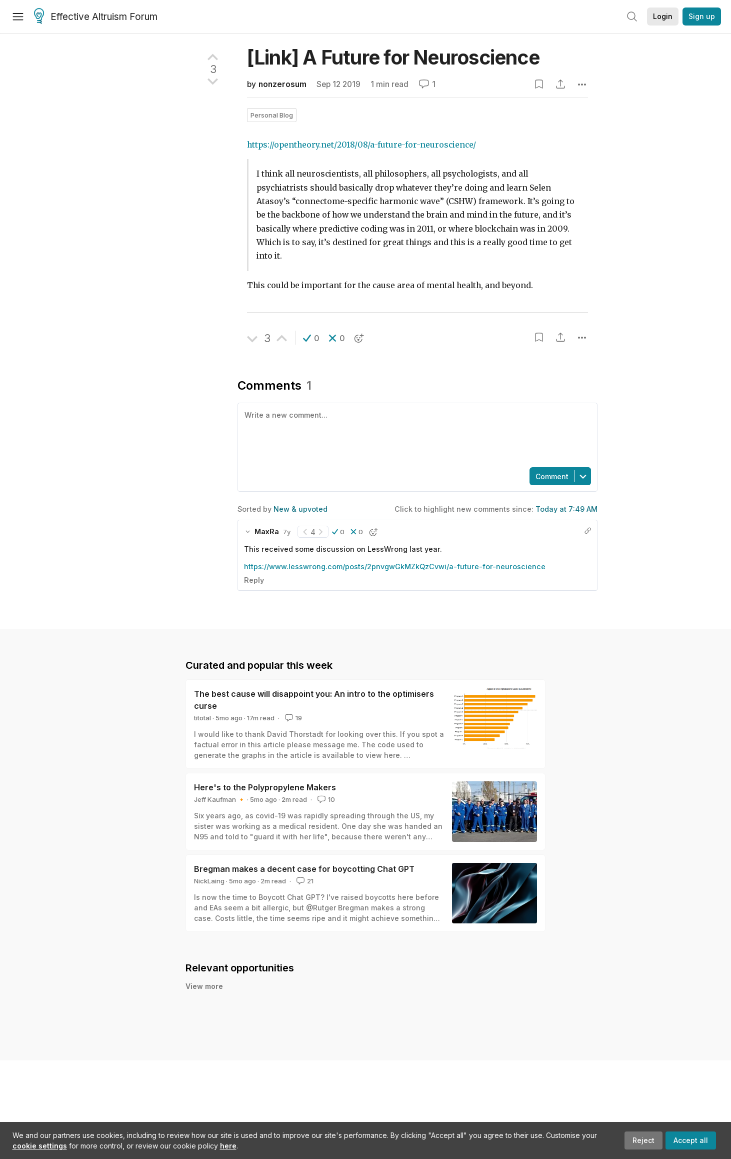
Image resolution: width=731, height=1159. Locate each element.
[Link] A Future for (393, 57)
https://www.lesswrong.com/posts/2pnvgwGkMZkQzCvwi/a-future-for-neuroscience (395, 566)
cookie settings (39, 1145)
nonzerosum (282, 84)
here (228, 1145)
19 (292, 717)
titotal (202, 718)
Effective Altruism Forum (96, 17)
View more (204, 986)
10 (325, 799)
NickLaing (209, 881)
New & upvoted (301, 509)
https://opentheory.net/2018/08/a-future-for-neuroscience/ (361, 145)
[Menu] (18, 17)
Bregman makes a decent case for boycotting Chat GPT (304, 869)
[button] (311, 338)
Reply (254, 580)
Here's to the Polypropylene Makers (265, 787)
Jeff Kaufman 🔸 (220, 799)
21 (304, 880)
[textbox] (415, 434)
